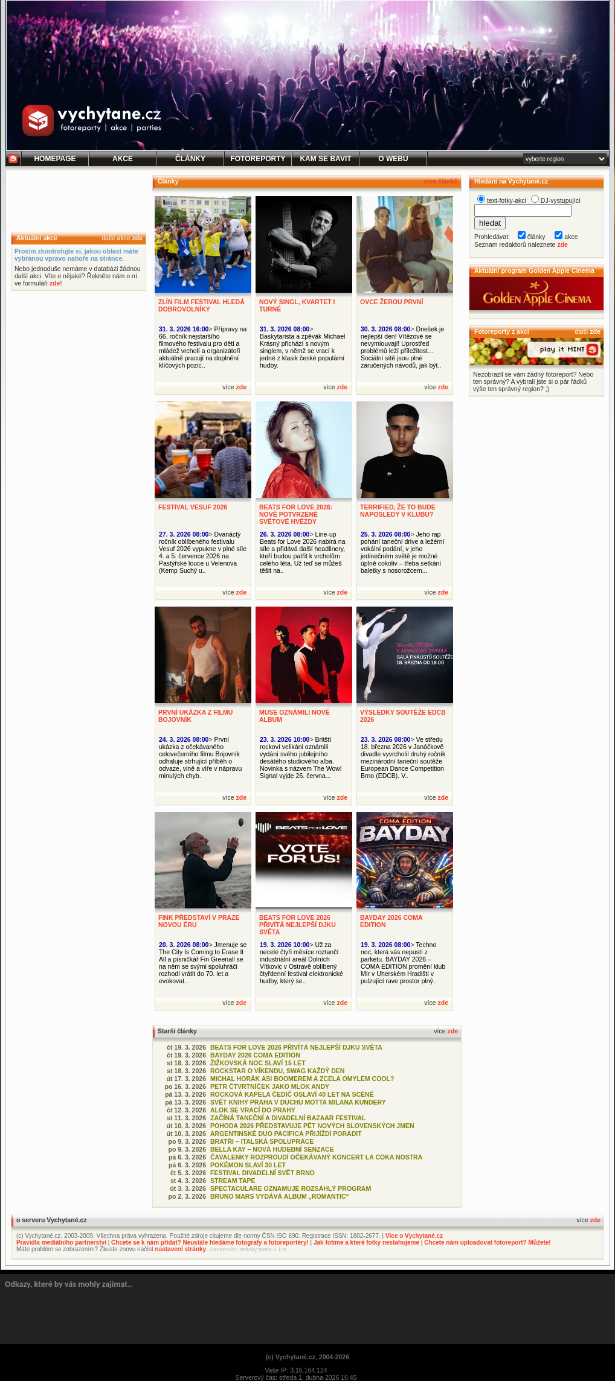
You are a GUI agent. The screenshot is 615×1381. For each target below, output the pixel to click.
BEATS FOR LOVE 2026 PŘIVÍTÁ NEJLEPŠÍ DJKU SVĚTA (297, 925)
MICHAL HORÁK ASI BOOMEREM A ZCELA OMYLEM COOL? (302, 1078)
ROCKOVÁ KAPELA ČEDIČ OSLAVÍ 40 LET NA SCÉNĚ (292, 1094)
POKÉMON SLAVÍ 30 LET (248, 1165)
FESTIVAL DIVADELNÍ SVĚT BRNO (262, 1172)
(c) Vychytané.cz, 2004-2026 (307, 1356)
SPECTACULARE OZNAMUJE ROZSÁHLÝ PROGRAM (290, 1188)
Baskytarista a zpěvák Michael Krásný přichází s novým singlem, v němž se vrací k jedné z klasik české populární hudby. (302, 351)
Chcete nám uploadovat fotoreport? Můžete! (487, 1242)
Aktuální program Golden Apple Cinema (534, 270)
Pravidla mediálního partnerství (61, 1242)
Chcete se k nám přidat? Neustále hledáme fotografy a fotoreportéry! (210, 1242)
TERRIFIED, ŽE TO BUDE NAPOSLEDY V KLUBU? (398, 510)
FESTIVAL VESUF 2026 (192, 507)
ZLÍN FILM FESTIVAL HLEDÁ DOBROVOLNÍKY (201, 305)
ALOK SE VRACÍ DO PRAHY (252, 1110)
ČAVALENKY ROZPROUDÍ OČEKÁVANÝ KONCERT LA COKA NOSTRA (316, 1157)
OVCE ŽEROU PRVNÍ (391, 301)
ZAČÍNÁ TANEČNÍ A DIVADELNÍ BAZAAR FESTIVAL (287, 1117)
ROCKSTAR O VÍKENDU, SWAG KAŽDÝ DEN (277, 1070)
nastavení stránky (181, 1249)
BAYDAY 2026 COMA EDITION (255, 1055)
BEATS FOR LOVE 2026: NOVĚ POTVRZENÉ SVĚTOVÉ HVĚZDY (295, 514)
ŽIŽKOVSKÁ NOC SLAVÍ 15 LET (258, 1063)
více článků (440, 181)
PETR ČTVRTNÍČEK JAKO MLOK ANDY (269, 1086)
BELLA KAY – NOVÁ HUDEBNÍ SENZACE (272, 1149)
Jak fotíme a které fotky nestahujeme (366, 1242)
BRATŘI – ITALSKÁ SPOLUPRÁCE (262, 1141)
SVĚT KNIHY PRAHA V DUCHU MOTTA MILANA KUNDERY (298, 1102)
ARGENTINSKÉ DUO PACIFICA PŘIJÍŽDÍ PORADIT (286, 1133)
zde (137, 237)
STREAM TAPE (233, 1180)
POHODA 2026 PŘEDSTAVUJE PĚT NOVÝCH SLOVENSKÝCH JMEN (312, 1125)
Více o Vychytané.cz (414, 1236)
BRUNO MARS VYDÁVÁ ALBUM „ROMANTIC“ (279, 1196)
